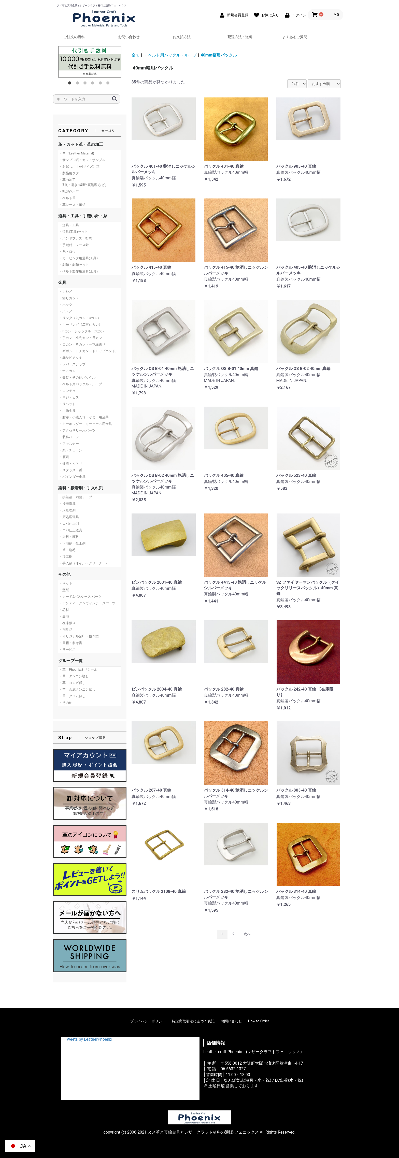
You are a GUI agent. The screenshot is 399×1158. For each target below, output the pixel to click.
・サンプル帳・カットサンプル (82, 160)
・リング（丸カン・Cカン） (80, 318)
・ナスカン (67, 371)
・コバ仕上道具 (70, 530)
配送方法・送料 (239, 37)
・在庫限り (67, 623)
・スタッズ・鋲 (70, 470)
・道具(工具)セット (73, 232)
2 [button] (78, 84)
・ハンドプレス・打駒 (75, 238)
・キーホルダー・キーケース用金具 (85, 424)
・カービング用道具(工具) (78, 258)
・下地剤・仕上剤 (72, 543)
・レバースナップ (72, 364)
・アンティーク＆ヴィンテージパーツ (87, 603)
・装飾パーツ (69, 437)
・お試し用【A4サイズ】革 (79, 166)
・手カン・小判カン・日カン (80, 338)
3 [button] (86, 84)
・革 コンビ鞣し (72, 683)
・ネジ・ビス (69, 397)
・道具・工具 (69, 225)
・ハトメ (65, 311)
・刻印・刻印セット (74, 265)
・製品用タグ (69, 173)
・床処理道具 (69, 517)
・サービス (67, 649)
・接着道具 (67, 504)
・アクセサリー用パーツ (77, 430)
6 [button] (108, 84)
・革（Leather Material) (76, 153)
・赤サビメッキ (70, 358)
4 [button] (93, 84)
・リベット (67, 404)
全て (136, 55)
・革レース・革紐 (72, 205)
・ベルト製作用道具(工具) (78, 271)
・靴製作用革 (69, 191)
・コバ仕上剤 (69, 523)
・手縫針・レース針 (74, 245)
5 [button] (101, 84)
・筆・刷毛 (67, 550)
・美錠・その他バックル (77, 377)
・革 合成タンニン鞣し (77, 689)
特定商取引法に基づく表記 (193, 1021)
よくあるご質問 (294, 37)
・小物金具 (67, 410)
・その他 (65, 703)
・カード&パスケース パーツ (80, 596)
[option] (89, 62)
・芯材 (64, 610)
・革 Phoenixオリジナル (78, 669)
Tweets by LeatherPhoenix (88, 1039)
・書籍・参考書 (70, 643)
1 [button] (70, 84)
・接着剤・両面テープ (75, 497)
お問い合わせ (128, 37)
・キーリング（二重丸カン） (80, 324)
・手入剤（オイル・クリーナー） (84, 563)
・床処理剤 (67, 510)
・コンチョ (67, 391)
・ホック (65, 305)
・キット (65, 583)
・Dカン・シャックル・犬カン (81, 331)
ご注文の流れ (74, 37)
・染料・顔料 (69, 537)
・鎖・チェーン (70, 450)
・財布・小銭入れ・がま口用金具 (84, 417)
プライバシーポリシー (148, 1021)
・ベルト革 (67, 198)
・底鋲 (64, 457)
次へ (247, 934)
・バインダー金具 (72, 477)
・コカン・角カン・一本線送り (82, 344)
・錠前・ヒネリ (70, 463)
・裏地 (64, 616)
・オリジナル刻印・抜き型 (79, 636)
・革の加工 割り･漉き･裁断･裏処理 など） (83, 182)
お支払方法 (182, 37)
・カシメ (65, 291)
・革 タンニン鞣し (74, 676)
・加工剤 (65, 557)
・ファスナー (69, 444)
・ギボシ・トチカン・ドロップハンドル (89, 351)
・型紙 (64, 590)
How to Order (258, 1021)
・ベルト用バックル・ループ (80, 384)
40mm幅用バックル (219, 55)
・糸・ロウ (67, 251)
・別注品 (65, 630)
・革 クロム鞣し (72, 696)
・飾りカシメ (69, 298)
